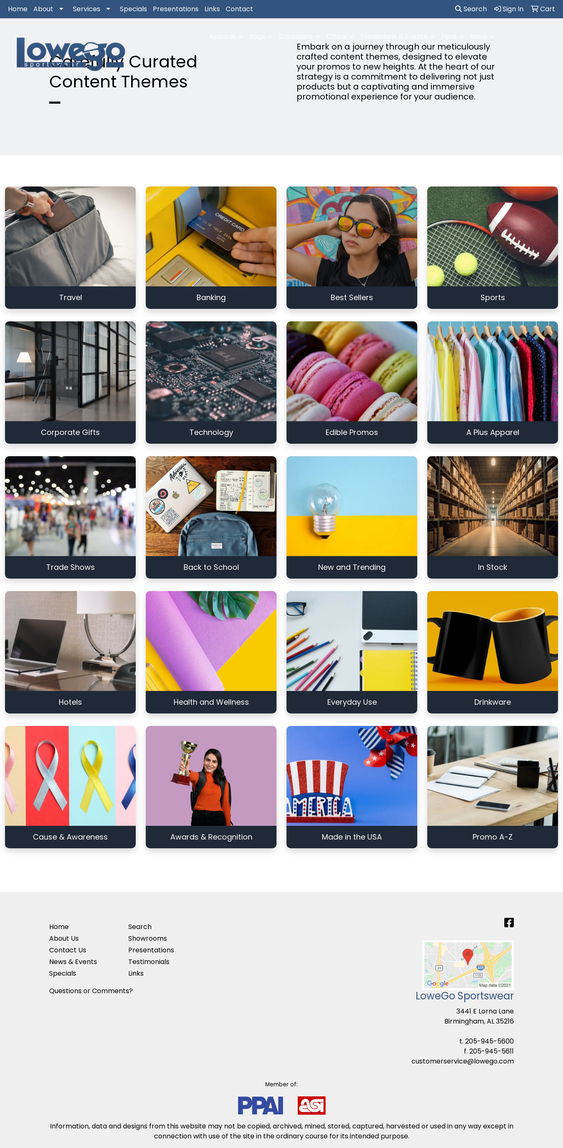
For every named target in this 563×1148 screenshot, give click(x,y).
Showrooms (147, 938)
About (43, 9)
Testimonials (148, 962)
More (479, 36)
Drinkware (296, 36)
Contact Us (67, 950)
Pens (449, 36)
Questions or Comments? (91, 991)
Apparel (222, 36)
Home (17, 9)
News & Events (73, 962)
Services (86, 9)
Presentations (176, 9)
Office (336, 36)
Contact (239, 9)
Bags (257, 36)
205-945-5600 (489, 1041)
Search (471, 9)
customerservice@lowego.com (462, 1061)
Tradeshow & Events (393, 36)
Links (212, 9)
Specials (133, 9)
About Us (64, 938)
